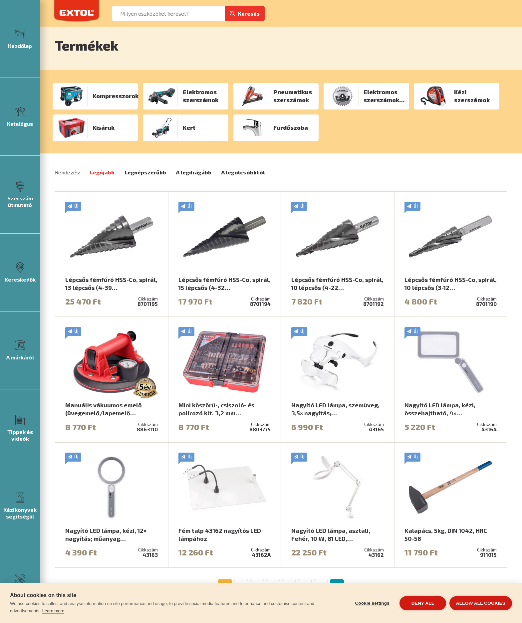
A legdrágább (193, 172)
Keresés (249, 13)
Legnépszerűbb (145, 172)
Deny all (422, 603)
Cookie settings (372, 603)
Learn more (53, 610)
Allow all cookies (480, 603)
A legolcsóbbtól (243, 172)
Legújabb (102, 172)
